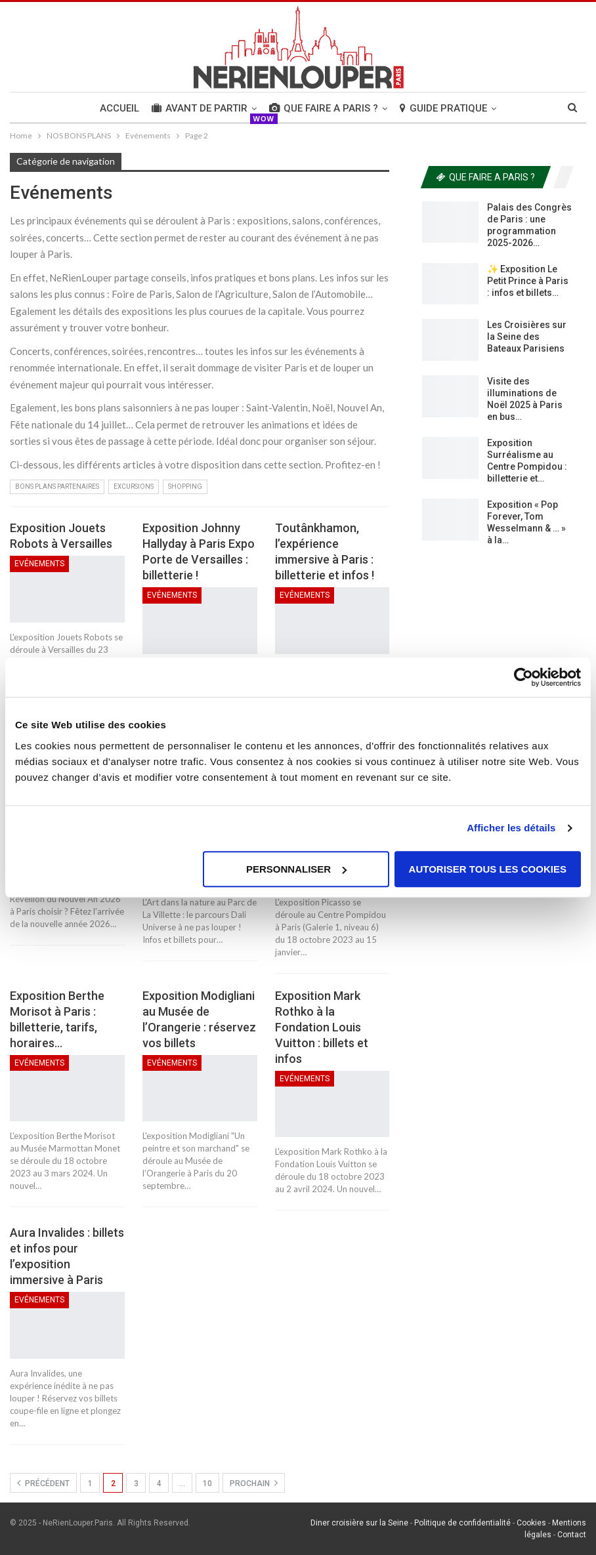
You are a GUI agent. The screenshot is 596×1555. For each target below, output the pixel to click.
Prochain (254, 1483)
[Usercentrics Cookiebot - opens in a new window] (523, 677)
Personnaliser (296, 869)
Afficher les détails (511, 827)
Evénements (39, 563)
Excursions (134, 486)
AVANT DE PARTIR (199, 108)
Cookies (531, 1522)
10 (207, 1483)
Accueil (119, 108)
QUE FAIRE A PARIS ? (323, 108)
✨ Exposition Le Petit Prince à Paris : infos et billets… (527, 281)
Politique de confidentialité (462, 1522)
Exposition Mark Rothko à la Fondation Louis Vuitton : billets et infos (321, 1027)
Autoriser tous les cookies (487, 869)
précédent (43, 1483)
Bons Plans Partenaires (57, 486)
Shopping (185, 486)
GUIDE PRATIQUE (443, 108)
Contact (571, 1534)
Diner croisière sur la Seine (359, 1522)
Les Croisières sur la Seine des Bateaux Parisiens (526, 337)
